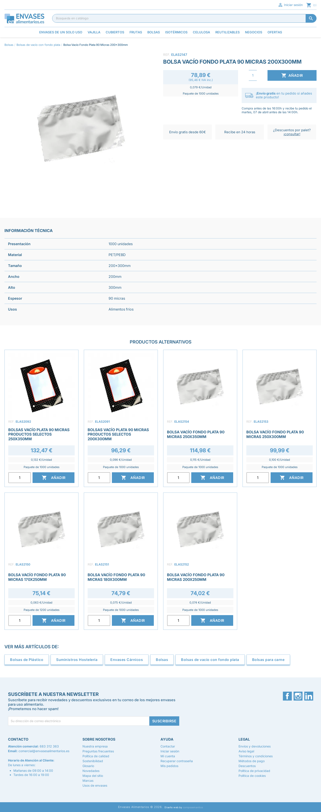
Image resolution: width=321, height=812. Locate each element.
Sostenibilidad (92, 761)
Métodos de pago (252, 761)
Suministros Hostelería (76, 659)
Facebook (287, 696)
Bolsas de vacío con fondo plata (210, 659)
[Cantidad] (253, 75)
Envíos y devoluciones (255, 746)
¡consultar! (292, 134)
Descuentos (247, 766)
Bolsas (162, 659)
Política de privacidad (254, 771)
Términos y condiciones (256, 756)
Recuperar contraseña (176, 761)
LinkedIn (308, 696)
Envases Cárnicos (126, 659)
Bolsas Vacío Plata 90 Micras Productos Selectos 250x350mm (39, 434)
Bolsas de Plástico (26, 659)
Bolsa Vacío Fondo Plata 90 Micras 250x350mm (195, 434)
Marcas (87, 780)
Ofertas (275, 32)
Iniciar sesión (290, 5)
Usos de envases (94, 785)
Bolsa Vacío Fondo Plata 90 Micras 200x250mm (195, 577)
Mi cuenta (167, 756)
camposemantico (193, 807)
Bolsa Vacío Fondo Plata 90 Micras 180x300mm (116, 577)
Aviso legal (246, 751)
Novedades (90, 771)
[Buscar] (184, 18)
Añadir (292, 75)
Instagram (298, 696)
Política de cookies (252, 776)
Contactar (167, 746)
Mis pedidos (169, 766)
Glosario (88, 766)
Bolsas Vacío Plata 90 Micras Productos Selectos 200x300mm (118, 434)
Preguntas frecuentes (98, 751)
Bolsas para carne (268, 659)
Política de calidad (95, 756)
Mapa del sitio (92, 776)
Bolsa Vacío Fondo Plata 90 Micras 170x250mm (37, 577)
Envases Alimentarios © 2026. (140, 807)
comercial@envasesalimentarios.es (44, 751)
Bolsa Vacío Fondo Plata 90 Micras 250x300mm (275, 434)
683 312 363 (49, 746)
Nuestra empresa (95, 746)
